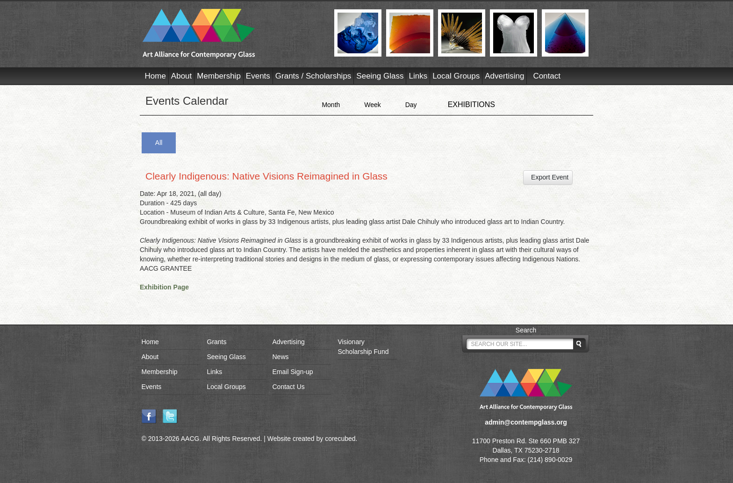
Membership (219, 76)
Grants (217, 342)
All (159, 142)
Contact (547, 76)
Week (372, 104)
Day (411, 104)
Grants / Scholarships (313, 76)
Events (258, 76)
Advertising (504, 76)
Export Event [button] (547, 177)
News (281, 356)
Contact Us (289, 386)
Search (526, 330)
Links (418, 76)
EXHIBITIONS (471, 104)
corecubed (340, 438)
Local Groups (456, 76)
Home (155, 76)
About (181, 76)
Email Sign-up (293, 371)
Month (331, 104)
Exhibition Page (164, 287)
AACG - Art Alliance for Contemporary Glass (233, 33)
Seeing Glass (379, 76)
